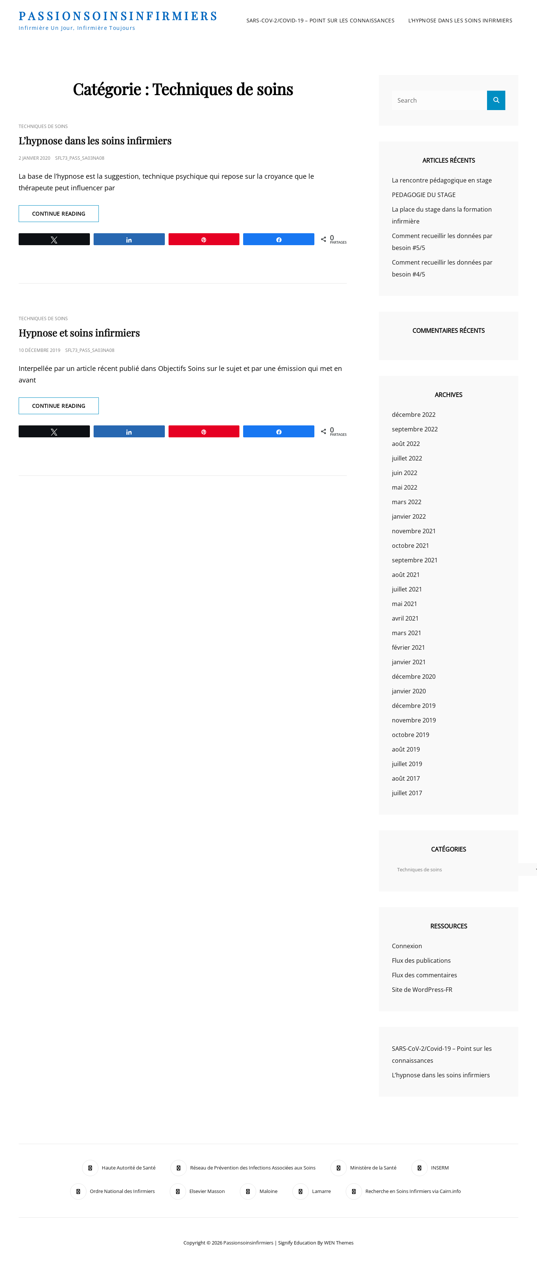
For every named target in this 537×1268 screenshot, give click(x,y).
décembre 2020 (414, 676)
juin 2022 (404, 473)
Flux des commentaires (424, 975)
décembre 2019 (414, 706)
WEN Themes (339, 1242)
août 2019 (406, 749)
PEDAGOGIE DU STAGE (424, 195)
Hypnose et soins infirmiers (79, 332)
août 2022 (406, 444)
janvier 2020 (409, 691)
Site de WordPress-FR (422, 990)
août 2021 (406, 575)
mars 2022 (406, 502)
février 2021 (408, 647)
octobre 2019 (410, 735)
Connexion (407, 946)
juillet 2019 (407, 764)
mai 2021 (404, 604)
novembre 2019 (414, 720)
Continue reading (65, 215)
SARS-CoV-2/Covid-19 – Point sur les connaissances (320, 20)
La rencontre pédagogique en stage (442, 180)
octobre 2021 (410, 545)
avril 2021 (405, 618)
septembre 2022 (415, 429)
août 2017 (406, 778)
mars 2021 (406, 633)
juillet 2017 (407, 793)
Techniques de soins (43, 126)
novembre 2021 (414, 531)
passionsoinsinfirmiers (119, 15)
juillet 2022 (407, 458)
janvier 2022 (409, 516)
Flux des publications (421, 960)
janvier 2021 (409, 662)
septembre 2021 (415, 560)
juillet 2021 (407, 589)
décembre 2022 (414, 414)
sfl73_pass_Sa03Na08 (79, 158)
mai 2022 (404, 487)
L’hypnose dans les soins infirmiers (460, 20)
